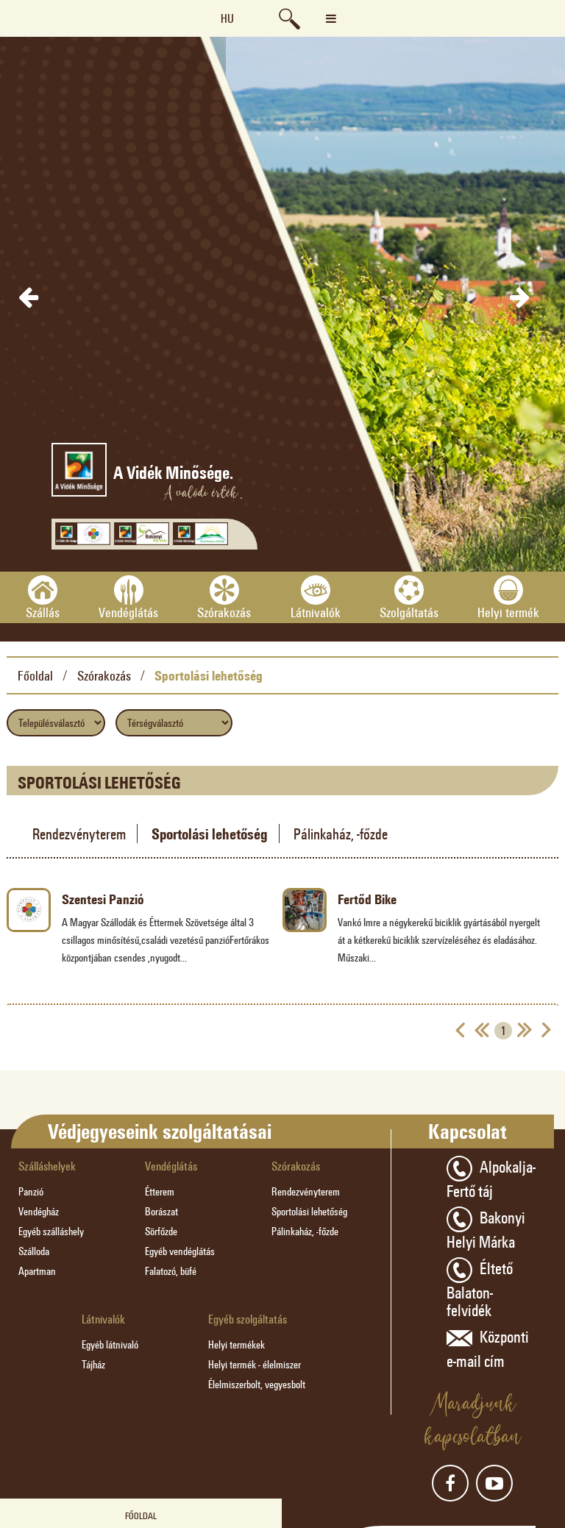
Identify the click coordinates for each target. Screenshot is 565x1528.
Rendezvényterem (79, 833)
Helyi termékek (236, 1344)
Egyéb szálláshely (51, 1231)
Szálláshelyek (47, 1165)
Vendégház (38, 1211)
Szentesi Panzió (103, 899)
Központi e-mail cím (488, 1347)
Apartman (37, 1271)
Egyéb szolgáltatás (247, 1318)
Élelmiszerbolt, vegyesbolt (256, 1384)
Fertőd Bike (367, 899)
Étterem (159, 1191)
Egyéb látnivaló (110, 1344)
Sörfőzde (161, 1231)
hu (227, 18)
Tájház (93, 1364)
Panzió (30, 1191)
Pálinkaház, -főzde (341, 833)
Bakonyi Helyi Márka (486, 1228)
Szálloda (33, 1251)
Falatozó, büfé (170, 1271)
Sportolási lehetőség (208, 675)
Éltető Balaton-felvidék (480, 1287)
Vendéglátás (171, 1165)
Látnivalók (103, 1318)
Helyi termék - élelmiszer (254, 1364)
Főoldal (35, 675)
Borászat (161, 1211)
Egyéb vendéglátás (180, 1251)
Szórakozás (104, 675)
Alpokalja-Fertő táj (491, 1177)
